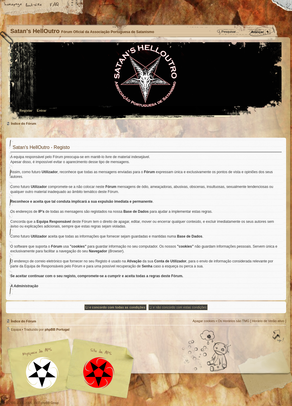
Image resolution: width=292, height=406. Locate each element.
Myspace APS (72, 368)
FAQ (54, 5)
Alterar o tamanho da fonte (34, 5)
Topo (278, 336)
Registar (25, 110)
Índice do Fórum (145, 81)
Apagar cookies (204, 321)
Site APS (99, 372)
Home (13, 5)
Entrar (41, 110)
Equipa (16, 329)
